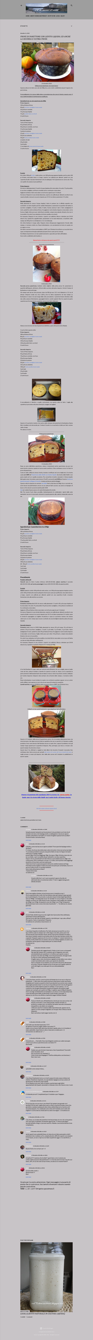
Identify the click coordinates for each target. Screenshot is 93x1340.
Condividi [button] (22, 817)
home (27, 16)
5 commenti (29, 1317)
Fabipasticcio (29, 1075)
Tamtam (28, 1066)
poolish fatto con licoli (30, 114)
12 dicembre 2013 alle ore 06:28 (42, 998)
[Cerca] (71, 5)
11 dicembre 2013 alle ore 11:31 (44, 875)
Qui (21, 490)
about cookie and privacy (38, 16)
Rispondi (28, 840)
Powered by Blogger (46, 1328)
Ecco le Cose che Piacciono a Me (34, 1091)
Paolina (28, 977)
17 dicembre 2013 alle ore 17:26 (36, 1117)
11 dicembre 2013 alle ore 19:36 (37, 1038)
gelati (63, 16)
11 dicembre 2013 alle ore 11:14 (39, 890)
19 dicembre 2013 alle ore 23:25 (38, 1131)
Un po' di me (51, 16)
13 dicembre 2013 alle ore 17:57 (50, 1091)
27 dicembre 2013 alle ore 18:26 (39, 1155)
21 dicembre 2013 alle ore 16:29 (41, 1146)
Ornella (28, 1101)
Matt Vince (51, 1331)
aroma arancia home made (36, 146)
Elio (27, 1117)
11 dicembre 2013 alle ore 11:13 (37, 844)
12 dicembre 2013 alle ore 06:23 (42, 947)
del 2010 (44, 483)
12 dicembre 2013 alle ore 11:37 (38, 1066)
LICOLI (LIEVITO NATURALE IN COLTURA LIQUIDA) (42, 1314)
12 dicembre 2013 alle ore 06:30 (42, 1047)
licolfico (33, 175)
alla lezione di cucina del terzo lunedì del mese (57, 752)
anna (27, 844)
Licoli (58, 16)
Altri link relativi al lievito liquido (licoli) (46, 808)
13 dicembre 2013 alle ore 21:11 (38, 1101)
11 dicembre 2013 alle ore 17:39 (39, 928)
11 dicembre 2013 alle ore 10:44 (39, 829)
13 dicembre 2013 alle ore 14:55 (41, 1075)
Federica (28, 890)
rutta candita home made (32, 137)
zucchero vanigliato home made (33, 107)
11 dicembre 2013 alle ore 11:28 (37, 912)
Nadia (27, 1022)
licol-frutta (38, 820)
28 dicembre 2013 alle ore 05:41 (37, 1168)
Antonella (28, 1155)
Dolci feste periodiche (29, 820)
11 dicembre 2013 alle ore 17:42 (38, 977)
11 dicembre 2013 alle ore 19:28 (37, 1022)
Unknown (28, 928)
